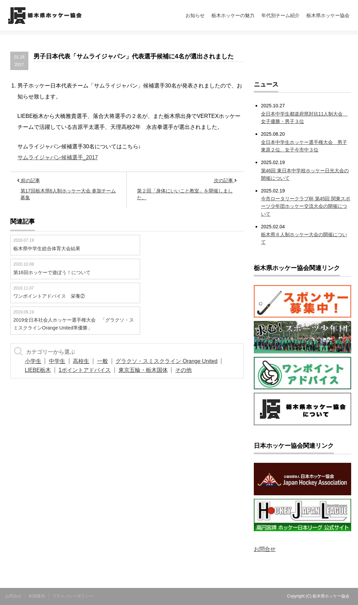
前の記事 (28, 180)
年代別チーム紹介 (280, 15)
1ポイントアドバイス (89, 370)
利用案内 (37, 596)
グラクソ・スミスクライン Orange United (180, 361)
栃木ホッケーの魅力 (232, 15)
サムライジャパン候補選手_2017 (57, 157)
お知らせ (195, 15)
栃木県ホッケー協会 (327, 15)
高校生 (88, 361)
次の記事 (225, 180)
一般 (112, 361)
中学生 (61, 361)
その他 (194, 370)
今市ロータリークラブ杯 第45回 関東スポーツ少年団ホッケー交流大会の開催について (305, 206)
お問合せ (265, 549)
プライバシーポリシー (72, 596)
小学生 (34, 361)
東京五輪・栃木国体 (150, 370)
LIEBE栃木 (39, 370)
